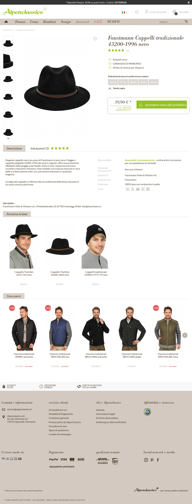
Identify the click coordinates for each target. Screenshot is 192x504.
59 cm (143, 82)
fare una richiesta (133, 169)
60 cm (154, 82)
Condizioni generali (59, 417)
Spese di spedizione (59, 430)
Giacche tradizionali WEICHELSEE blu (60, 355)
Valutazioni (49, 148)
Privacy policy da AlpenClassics (65, 422)
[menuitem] (174, 21)
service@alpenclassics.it (19, 409)
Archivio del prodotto (107, 417)
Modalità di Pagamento (61, 413)
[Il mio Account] (155, 12)
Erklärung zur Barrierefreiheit (111, 422)
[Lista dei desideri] (136, 12)
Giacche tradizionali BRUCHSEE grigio (132, 355)
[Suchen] (187, 22)
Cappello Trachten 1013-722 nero (24, 273)
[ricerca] (174, 21)
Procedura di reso (58, 426)
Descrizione (14, 148)
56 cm (113, 82)
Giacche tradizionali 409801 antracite (24, 355)
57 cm (123, 82)
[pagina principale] (7, 21)
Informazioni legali (105, 413)
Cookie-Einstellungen (60, 434)
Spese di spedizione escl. (123, 108)
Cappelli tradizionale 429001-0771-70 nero (96, 273)
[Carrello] (180, 12)
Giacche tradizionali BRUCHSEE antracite (96, 355)
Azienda (100, 409)
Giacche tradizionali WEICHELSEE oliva (168, 355)
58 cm (133, 82)
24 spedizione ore (58, 409)
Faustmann (130, 179)
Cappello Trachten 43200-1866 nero (60, 273)
